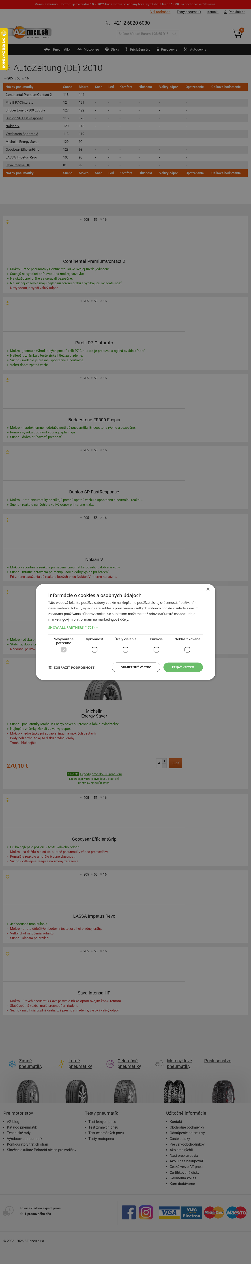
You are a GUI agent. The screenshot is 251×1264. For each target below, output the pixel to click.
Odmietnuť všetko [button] (133, 667)
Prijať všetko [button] (182, 667)
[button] (125, 627)
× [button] (208, 589)
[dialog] (125, 632)
